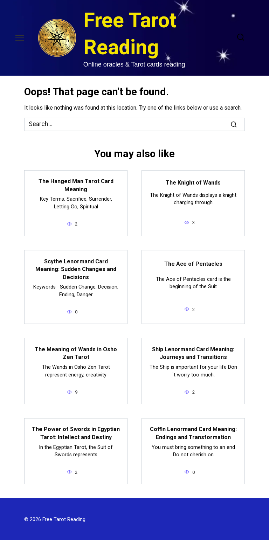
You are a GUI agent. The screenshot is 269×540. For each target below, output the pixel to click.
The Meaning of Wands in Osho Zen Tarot (76, 352)
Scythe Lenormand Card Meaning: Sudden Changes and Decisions (75, 269)
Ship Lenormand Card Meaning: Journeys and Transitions (193, 352)
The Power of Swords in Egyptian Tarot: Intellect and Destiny (76, 432)
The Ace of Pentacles (193, 263)
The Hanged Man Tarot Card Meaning (76, 185)
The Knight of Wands (193, 182)
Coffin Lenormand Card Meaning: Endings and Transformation (193, 432)
